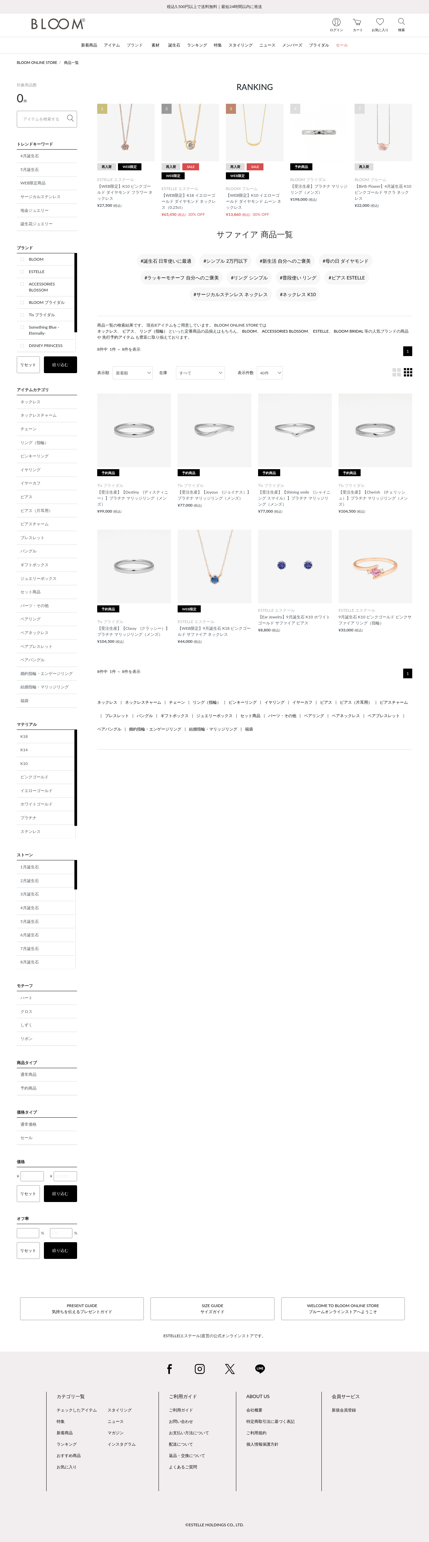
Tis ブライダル (42, 314)
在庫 (163, 372)
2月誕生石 (29, 880)
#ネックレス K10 (298, 294)
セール (26, 1137)
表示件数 (246, 372)
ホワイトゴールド (36, 803)
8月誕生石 (29, 961)
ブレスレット (32, 537)
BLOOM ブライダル (47, 302)
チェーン (28, 428)
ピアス (26, 496)
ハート (26, 997)
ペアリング (30, 618)
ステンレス (30, 831)
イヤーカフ (30, 483)
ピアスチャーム (34, 523)
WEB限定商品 (33, 182)
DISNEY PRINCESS (45, 345)
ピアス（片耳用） (36, 510)
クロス (26, 1011)
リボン (26, 1038)
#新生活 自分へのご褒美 (285, 261)
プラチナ (28, 817)
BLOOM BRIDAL (348, 331)
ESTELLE (37, 271)
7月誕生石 (29, 948)
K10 (24, 763)
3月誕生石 (29, 893)
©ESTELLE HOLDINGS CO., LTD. (214, 1524)
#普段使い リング (298, 277)
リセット (28, 364)
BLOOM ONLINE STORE (37, 62)
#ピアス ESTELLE (346, 277)
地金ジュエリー (34, 210)
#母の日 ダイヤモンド (346, 261)
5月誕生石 (29, 169)
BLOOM (36, 259)
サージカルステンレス (40, 196)
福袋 (24, 700)
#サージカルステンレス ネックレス (231, 294)
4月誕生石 (29, 155)
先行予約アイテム (118, 337)
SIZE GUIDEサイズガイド (212, 1308)
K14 (24, 749)
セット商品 (30, 591)
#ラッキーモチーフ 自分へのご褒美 (181, 277)
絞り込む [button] (60, 364)
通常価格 (28, 1124)
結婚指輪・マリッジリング (44, 686)
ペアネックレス (34, 632)
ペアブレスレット (36, 646)
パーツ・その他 (34, 605)
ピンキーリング (34, 455)
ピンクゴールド (34, 776)
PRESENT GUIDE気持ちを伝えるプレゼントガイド (82, 1308)
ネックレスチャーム (38, 415)
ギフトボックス (34, 564)
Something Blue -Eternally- (44, 330)
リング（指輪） (34, 442)
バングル (28, 550)
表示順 (103, 372)
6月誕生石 (29, 934)
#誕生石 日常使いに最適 (166, 261)
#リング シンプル (249, 277)
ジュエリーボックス (38, 578)
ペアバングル (32, 659)
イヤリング (30, 469)
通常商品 (28, 1074)
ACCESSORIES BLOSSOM (42, 286)
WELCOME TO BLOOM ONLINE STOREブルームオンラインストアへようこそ (343, 1308)
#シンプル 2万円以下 (225, 261)
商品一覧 (71, 62)
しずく (26, 1024)
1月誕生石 (29, 866)
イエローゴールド (36, 790)
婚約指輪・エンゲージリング (46, 673)
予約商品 (28, 1088)
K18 (24, 736)
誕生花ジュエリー (36, 223)
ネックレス (30, 401)
